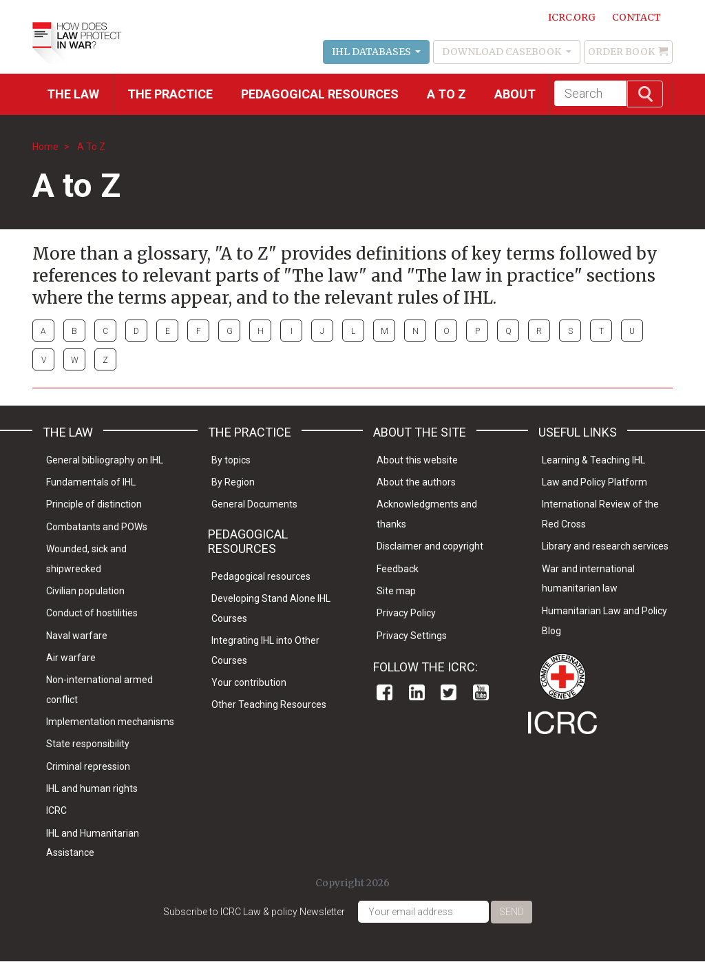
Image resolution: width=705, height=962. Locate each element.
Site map (396, 590)
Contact (636, 17)
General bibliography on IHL (104, 460)
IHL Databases (372, 51)
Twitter (448, 692)
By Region (233, 482)
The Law (73, 94)
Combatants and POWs (96, 526)
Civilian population (85, 590)
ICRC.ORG (572, 17)
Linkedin (417, 692)
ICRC (56, 810)
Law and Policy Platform (594, 482)
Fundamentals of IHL (91, 482)
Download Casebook (502, 51)
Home (45, 146)
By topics (231, 460)
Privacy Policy (406, 612)
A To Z (91, 146)
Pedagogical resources (320, 94)
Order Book (621, 51)
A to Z (446, 94)
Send (511, 911)
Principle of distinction (94, 504)
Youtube (481, 692)
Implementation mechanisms (110, 721)
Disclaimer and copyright (430, 546)
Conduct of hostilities (92, 612)
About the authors (416, 482)
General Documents (254, 504)
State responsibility (87, 743)
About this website (417, 460)
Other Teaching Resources (268, 704)
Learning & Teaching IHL (593, 460)
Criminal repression (88, 766)
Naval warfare (76, 635)
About (515, 94)
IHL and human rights (92, 788)
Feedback (398, 568)
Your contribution (248, 682)
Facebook (384, 692)
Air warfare (71, 657)
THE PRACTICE (170, 94)
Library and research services (605, 546)
